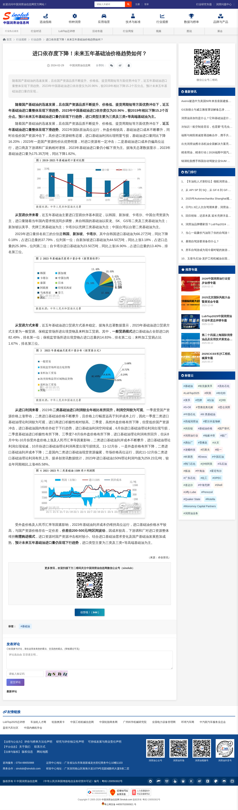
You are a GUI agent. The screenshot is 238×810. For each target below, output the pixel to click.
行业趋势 (36, 39)
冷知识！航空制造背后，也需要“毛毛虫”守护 (206, 126)
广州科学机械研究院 (135, 722)
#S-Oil (187, 407)
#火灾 (215, 442)
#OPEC (216, 477)
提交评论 (15, 682)
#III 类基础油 (208, 414)
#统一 (218, 449)
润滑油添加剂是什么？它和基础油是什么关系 (206, 118)
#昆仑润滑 (224, 407)
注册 (137, 4)
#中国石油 (218, 456)
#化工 (204, 477)
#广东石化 (189, 477)
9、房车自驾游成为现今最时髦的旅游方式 (206, 249)
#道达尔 (188, 485)
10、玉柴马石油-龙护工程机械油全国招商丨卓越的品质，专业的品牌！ (206, 258)
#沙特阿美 (207, 463)
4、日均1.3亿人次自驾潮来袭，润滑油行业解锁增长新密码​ (206, 207)
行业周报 (128, 31)
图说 (189, 31)
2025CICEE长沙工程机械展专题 (216, 356)
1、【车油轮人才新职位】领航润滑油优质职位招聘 (206, 181)
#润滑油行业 (191, 435)
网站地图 (42, 751)
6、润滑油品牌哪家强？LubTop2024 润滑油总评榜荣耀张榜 (206, 224)
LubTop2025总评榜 (14, 722)
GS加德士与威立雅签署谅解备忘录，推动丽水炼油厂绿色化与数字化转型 (206, 109)
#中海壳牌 (204, 485)
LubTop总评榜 (67, 31)
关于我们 (24, 746)
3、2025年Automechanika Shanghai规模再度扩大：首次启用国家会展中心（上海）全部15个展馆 (206, 198)
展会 (220, 31)
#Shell (218, 485)
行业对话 (36, 31)
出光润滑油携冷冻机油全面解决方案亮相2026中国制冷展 (206, 143)
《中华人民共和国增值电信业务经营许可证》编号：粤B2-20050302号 (82, 781)
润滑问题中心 (224, 4)
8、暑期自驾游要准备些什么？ (200, 241)
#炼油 (187, 470)
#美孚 (187, 400)
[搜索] (128, 4)
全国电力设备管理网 (164, 722)
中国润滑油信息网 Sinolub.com (117, 799)
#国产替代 (223, 428)
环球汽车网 (187, 722)
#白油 (210, 400)
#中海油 (200, 470)
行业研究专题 (204, 4)
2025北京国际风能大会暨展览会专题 (216, 299)
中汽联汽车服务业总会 (213, 722)
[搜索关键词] (109, 4)
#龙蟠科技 (189, 449)
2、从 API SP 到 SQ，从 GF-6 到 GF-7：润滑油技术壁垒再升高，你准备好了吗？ (206, 190)
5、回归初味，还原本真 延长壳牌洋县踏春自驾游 (206, 215)
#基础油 (25, 626)
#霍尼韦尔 (216, 470)
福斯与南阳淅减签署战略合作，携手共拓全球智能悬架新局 (206, 135)
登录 (146, 4)
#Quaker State (192, 499)
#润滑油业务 (191, 513)
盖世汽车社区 (10, 727)
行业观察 (21, 39)
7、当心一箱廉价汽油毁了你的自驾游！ (205, 232)
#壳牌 (198, 400)
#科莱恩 (188, 456)
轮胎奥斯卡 (58, 722)
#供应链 (188, 428)
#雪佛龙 (202, 442)
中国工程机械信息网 (82, 722)
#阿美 (208, 393)
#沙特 (222, 400)
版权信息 (27, 751)
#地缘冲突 (209, 435)
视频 (158, 31)
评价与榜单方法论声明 (38, 741)
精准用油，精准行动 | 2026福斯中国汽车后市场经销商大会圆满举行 (206, 152)
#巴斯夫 (205, 449)
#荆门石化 (189, 463)
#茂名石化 (223, 386)
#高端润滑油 (191, 421)
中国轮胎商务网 (108, 722)
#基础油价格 (205, 428)
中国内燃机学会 (33, 727)
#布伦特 (221, 393)
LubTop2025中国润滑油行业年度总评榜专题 (217, 318)
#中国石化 (189, 414)
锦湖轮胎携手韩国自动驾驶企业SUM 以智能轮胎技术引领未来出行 (206, 160)
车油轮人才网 (38, 722)
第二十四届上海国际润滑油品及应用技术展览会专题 (217, 337)
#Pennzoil (207, 492)
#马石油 (222, 463)
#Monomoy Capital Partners (200, 506)
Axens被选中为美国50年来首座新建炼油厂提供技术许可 (206, 101)
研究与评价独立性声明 (70, 741)
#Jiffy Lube (190, 492)
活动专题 (97, 31)
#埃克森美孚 (205, 386)
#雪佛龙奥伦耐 (204, 407)
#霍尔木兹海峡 (211, 421)
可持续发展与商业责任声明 (104, 741)
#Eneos (202, 456)
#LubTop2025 (191, 393)
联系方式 (39, 746)
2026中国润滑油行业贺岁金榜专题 (216, 280)
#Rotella (210, 499)
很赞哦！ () (89, 612)
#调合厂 (188, 442)
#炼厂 (223, 435)
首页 (7, 39)
